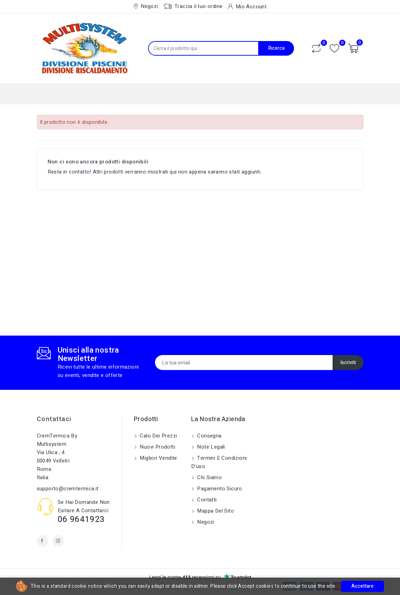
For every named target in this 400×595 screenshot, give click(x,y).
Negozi (205, 522)
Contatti (206, 500)
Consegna (209, 436)
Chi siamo (209, 477)
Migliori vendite (157, 458)
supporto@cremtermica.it (68, 488)
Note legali (210, 447)
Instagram (58, 541)
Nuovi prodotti (156, 447)
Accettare (362, 586)
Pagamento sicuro (219, 488)
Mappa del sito (215, 511)
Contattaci (54, 419)
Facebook (42, 541)
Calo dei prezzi (157, 436)
